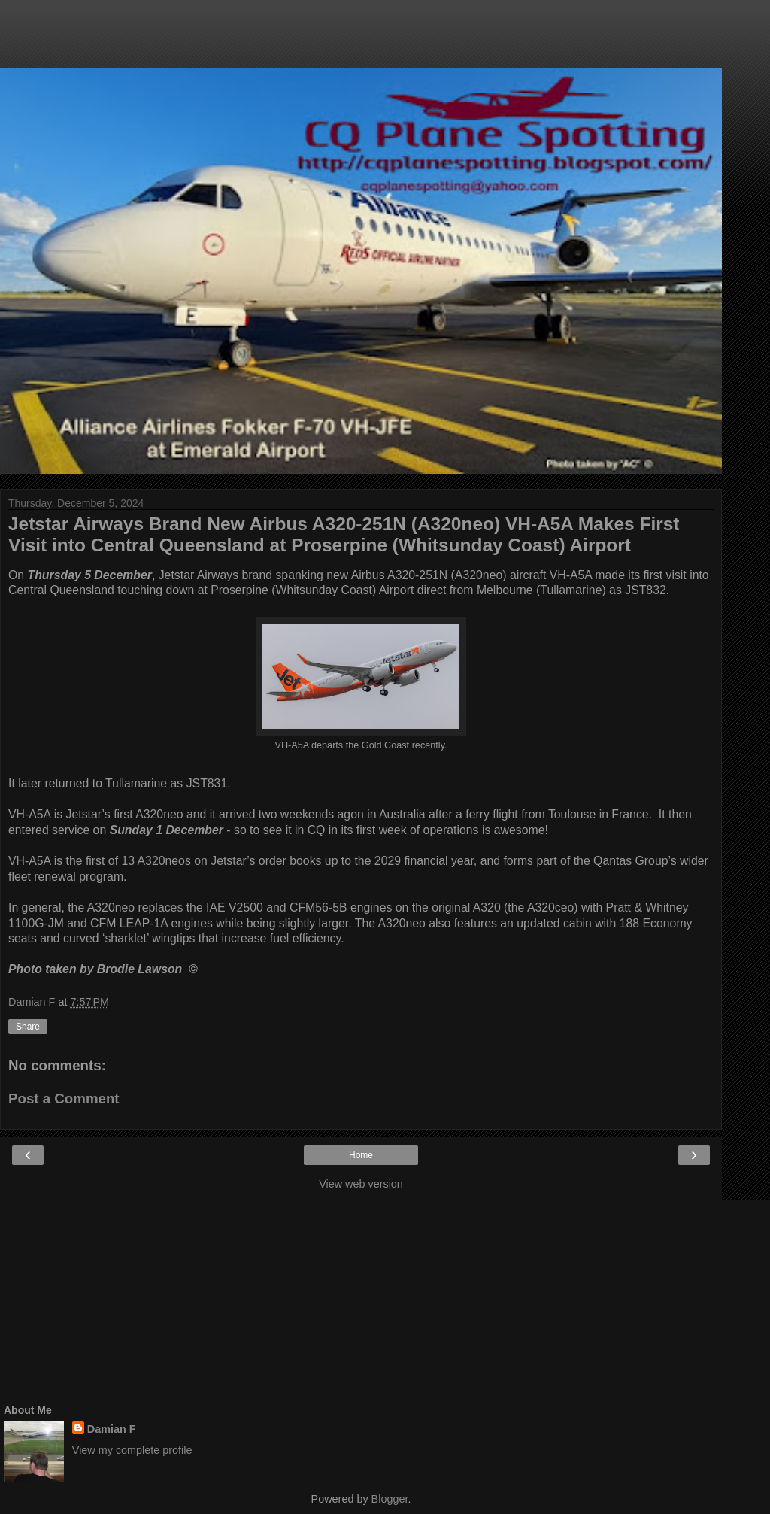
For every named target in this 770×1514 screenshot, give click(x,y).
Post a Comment (64, 1098)
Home (361, 1155)
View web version (361, 1184)
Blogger (389, 1499)
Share (28, 1026)
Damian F (111, 1429)
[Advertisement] (361, 41)
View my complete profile (132, 1450)
